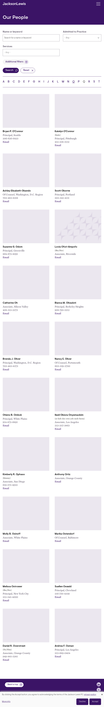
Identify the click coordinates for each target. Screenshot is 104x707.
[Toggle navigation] (98, 4)
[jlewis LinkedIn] (99, 684)
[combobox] (31, 52)
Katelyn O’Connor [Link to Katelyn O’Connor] (64, 131)
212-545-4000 (10, 597)
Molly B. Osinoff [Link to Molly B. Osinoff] (11, 534)
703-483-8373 (10, 366)
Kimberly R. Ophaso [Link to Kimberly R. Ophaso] (14, 474)
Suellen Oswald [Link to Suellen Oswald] (63, 586)
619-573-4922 (10, 485)
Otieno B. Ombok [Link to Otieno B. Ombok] (12, 415)
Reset (26, 70)
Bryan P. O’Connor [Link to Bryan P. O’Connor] (13, 131)
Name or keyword (12, 32)
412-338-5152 (62, 142)
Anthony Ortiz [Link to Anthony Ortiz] (62, 474)
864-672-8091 (10, 254)
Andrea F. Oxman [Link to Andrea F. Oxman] (64, 646)
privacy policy (90, 695)
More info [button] (6, 702)
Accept (95, 702)
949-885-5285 (10, 656)
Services (7, 46)
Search (9, 70)
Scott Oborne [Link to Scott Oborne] (62, 191)
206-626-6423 (10, 138)
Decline (82, 702)
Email (6, 142)
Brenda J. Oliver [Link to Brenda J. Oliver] (12, 359)
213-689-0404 (62, 653)
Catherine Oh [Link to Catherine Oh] (10, 303)
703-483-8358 (10, 198)
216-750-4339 (62, 593)
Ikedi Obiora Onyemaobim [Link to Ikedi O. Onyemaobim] (69, 415)
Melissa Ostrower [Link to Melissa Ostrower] (12, 586)
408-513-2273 (10, 310)
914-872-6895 (10, 422)
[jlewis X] (99, 690)
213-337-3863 (62, 425)
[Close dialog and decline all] (102, 693)
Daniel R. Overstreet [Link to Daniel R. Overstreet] (14, 646)
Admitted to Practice (74, 32)
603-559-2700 (62, 366)
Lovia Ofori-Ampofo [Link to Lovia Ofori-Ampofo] (66, 247)
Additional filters (14, 62)
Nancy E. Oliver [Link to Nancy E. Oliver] (63, 359)
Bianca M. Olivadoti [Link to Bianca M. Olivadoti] (65, 303)
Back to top (13, 685)
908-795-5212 (62, 310)
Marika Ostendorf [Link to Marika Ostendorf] (64, 534)
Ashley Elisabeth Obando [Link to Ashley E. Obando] (17, 191)
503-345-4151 (62, 198)
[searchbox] (31, 52)
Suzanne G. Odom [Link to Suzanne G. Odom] (12, 247)
